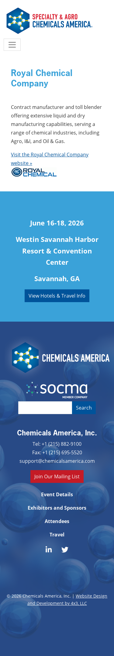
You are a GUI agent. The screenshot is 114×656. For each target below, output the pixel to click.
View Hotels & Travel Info (57, 295)
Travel (57, 534)
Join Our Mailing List (57, 476)
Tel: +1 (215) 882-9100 (57, 444)
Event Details (57, 494)
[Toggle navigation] (12, 45)
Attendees (57, 521)
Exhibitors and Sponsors (57, 507)
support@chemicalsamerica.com (57, 461)
